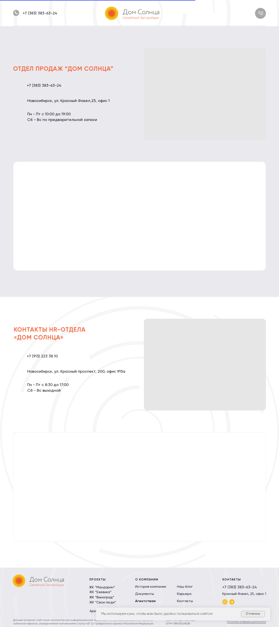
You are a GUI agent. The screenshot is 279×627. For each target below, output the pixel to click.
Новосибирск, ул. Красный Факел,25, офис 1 (68, 101)
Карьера (184, 594)
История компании (150, 587)
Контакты (185, 601)
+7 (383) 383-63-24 (40, 13)
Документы (144, 594)
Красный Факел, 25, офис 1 (244, 594)
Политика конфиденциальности (246, 622)
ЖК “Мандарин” (102, 587)
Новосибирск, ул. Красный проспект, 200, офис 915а (76, 372)
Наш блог (185, 587)
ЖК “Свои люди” (102, 602)
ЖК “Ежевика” (100, 592)
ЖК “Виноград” (101, 597)
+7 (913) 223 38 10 (42, 356)
